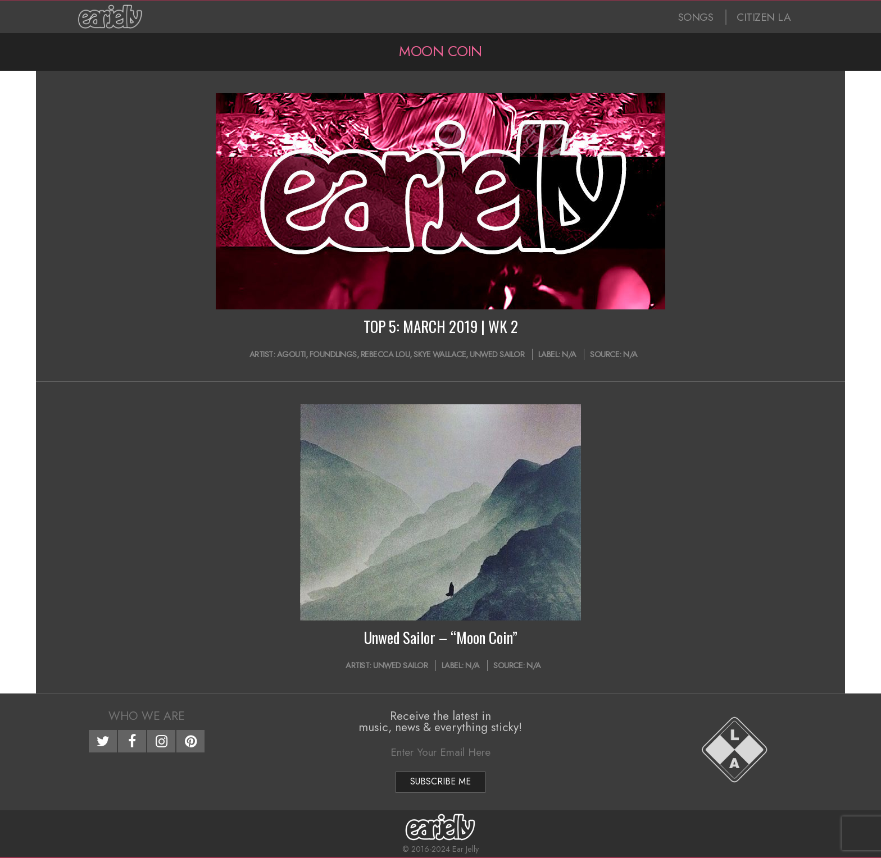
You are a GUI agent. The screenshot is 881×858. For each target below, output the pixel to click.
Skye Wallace (440, 354)
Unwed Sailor (497, 354)
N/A (569, 354)
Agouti (291, 354)
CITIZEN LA (764, 17)
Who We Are (146, 716)
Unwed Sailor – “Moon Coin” (440, 637)
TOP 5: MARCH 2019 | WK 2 (441, 326)
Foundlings (333, 354)
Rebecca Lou (385, 354)
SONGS (696, 17)
